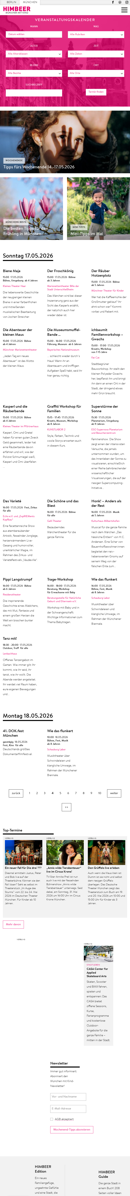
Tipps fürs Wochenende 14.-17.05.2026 (39, 167)
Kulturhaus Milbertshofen (105, 521)
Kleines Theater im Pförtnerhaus (20, 426)
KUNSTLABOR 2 (56, 430)
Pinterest (120, 2)
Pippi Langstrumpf (17, 580)
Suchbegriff (34, 85)
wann (34, 26)
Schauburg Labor (100, 598)
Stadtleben (93, 965)
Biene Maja (11, 271)
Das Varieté (12, 501)
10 (99, 793)
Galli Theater (54, 521)
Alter (34, 46)
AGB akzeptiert (64, 1119)
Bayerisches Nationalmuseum (63, 350)
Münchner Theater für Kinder (107, 291)
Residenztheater (12, 595)
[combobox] (96, 34)
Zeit (96, 46)
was (96, 26)
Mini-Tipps (79, 227)
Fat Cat (95, 358)
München (30, 2)
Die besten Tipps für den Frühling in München (25, 231)
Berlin (11, 2)
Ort (96, 65)
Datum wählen (16, 34)
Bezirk (34, 65)
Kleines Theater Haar (14, 286)
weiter (114, 793)
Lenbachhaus (10, 654)
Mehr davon (13, 924)
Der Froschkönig (60, 271)
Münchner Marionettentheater (20, 350)
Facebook (113, 2)
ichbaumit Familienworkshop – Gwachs (107, 334)
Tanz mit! (10, 639)
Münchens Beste (16, 222)
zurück (16, 793)
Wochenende (14, 160)
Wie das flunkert (104, 580)
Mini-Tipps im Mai (86, 234)
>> (66, 807)
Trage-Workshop (60, 580)
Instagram (127, 2)
